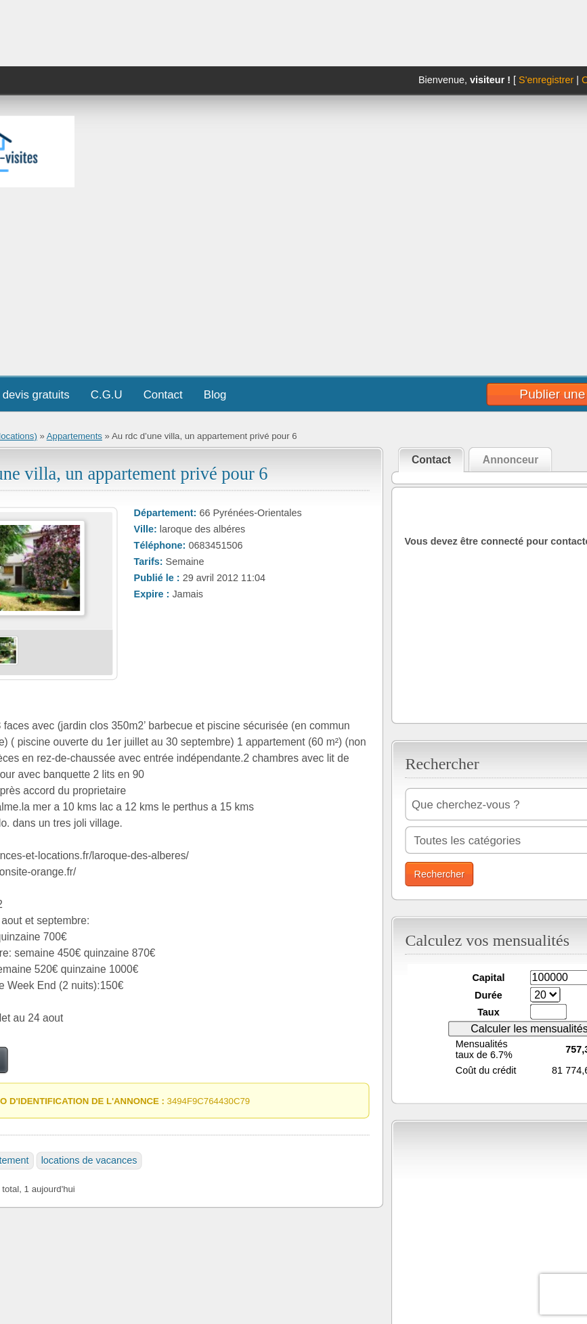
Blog (214, 394)
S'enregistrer (546, 80)
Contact (162, 394)
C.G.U (106, 394)
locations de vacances (89, 1160)
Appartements (74, 435)
